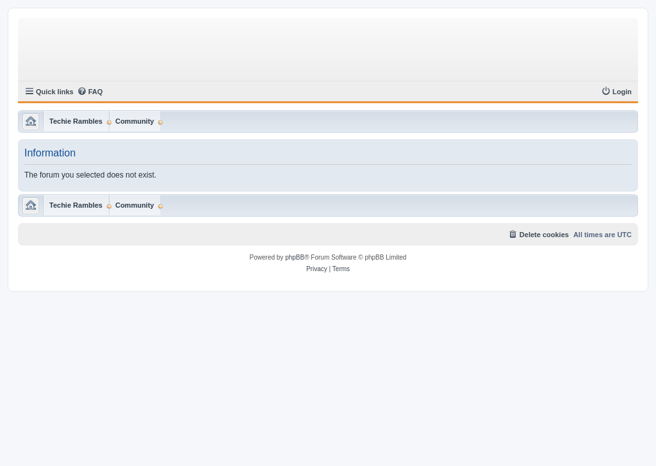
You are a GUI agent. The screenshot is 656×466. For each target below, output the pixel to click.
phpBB (294, 257)
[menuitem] (90, 91)
